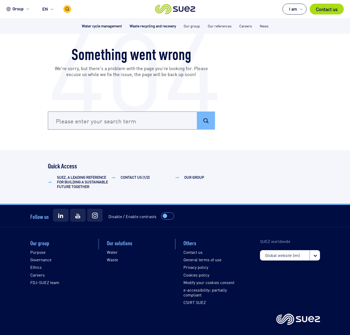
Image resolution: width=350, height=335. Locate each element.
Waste (112, 259)
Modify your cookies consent (208, 282)
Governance (40, 259)
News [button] (264, 25)
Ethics (36, 267)
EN (45, 9)
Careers (37, 275)
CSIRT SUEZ (194, 302)
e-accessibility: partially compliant (205, 292)
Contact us (327, 9)
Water (112, 252)
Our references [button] (220, 25)
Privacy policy (195, 267)
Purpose (38, 252)
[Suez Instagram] (95, 215)
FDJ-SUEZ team (44, 282)
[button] (175, 9)
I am (293, 9)
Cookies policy (196, 275)
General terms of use (202, 259)
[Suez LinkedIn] (61, 215)
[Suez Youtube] (78, 215)
